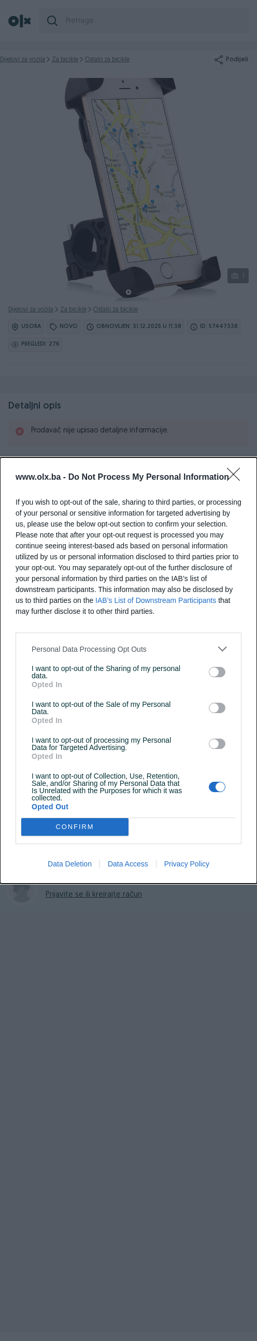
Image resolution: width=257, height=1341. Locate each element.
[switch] (217, 672)
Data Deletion (70, 864)
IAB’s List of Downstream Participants (155, 600)
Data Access (128, 864)
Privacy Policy (186, 864)
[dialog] (128, 670)
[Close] (237, 478)
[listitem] (128, 648)
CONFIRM (74, 827)
